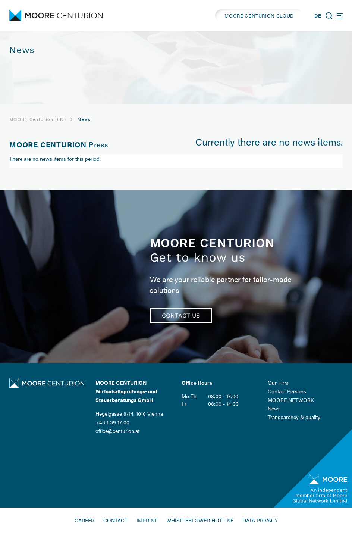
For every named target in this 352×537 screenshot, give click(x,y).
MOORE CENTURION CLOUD (259, 15)
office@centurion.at (117, 430)
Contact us (181, 315)
